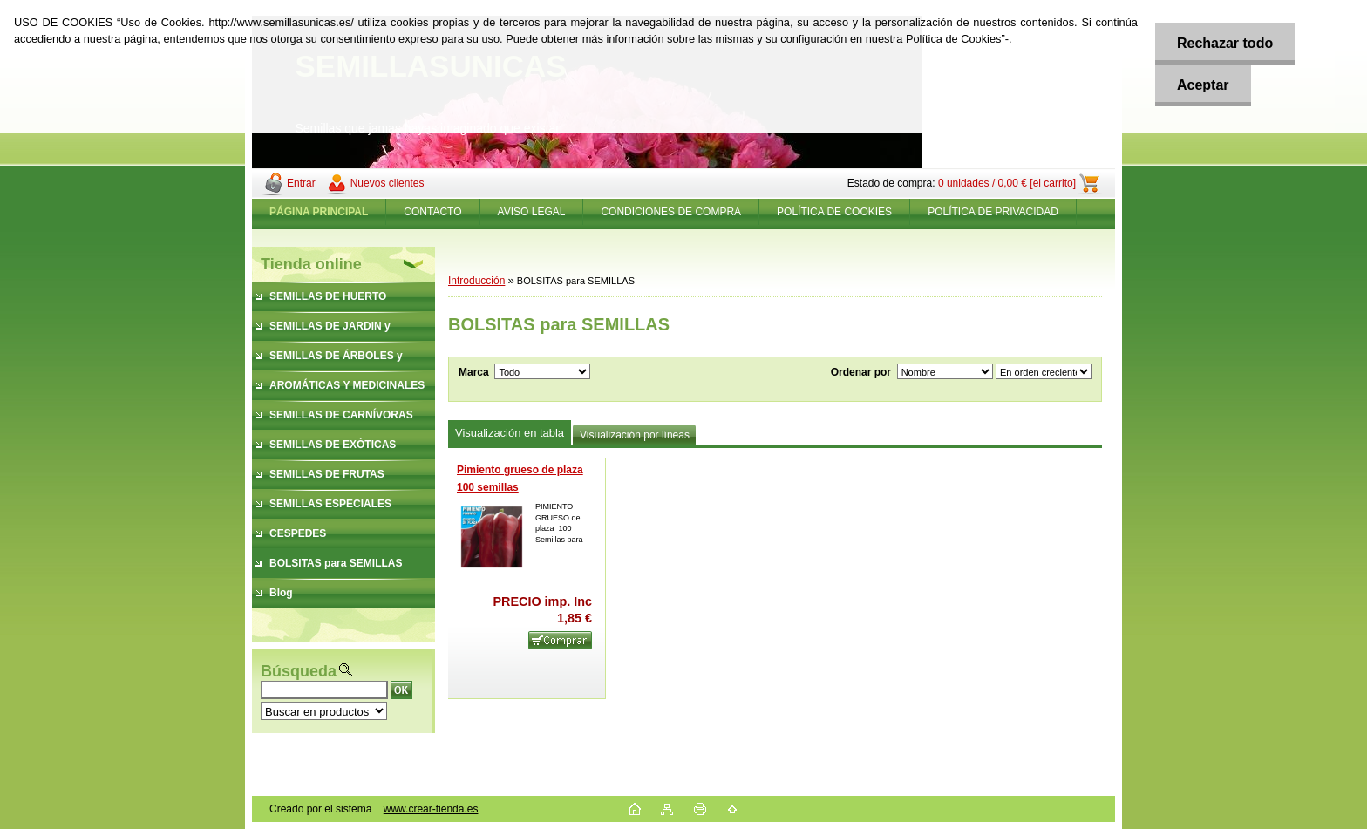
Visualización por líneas (635, 435)
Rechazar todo (1225, 43)
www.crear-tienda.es (431, 809)
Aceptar (1203, 85)
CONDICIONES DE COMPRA (671, 212)
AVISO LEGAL (532, 212)
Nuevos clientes (387, 183)
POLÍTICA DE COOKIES (834, 212)
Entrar (301, 183)
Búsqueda (299, 671)
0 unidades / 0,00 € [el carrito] (1007, 183)
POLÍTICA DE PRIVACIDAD (993, 212)
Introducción (476, 281)
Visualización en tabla (509, 432)
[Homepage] (319, 212)
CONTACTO (432, 212)
